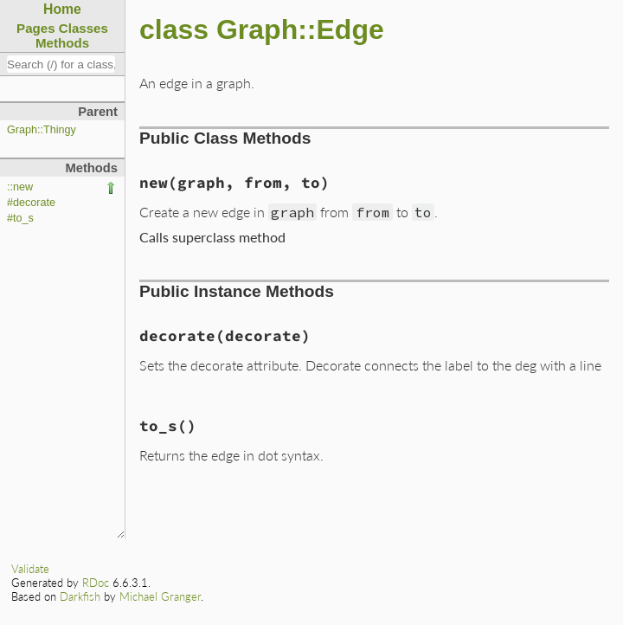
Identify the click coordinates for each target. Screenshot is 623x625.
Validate (30, 569)
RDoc (95, 583)
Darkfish (80, 596)
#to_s (20, 218)
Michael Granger (160, 596)
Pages (35, 28)
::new (20, 187)
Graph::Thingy (41, 130)
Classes (83, 28)
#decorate (31, 203)
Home (62, 9)
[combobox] (61, 64)
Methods (62, 42)
